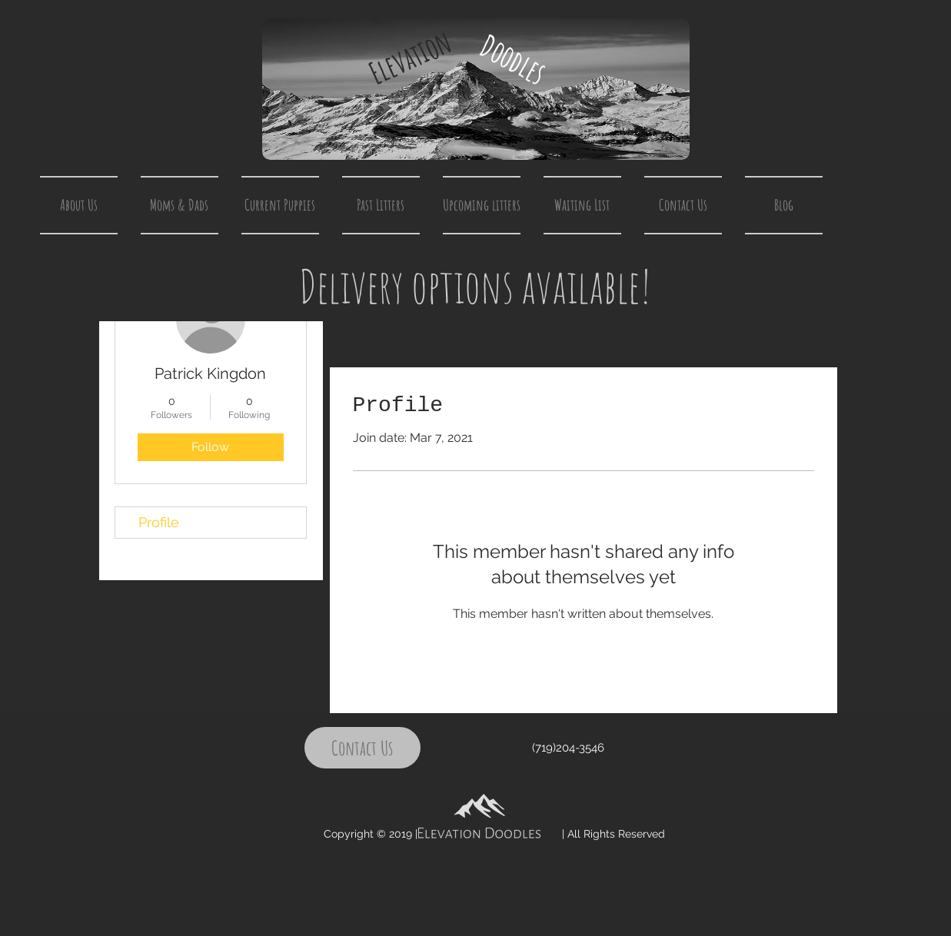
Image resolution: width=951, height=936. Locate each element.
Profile (158, 522)
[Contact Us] (362, 747)
